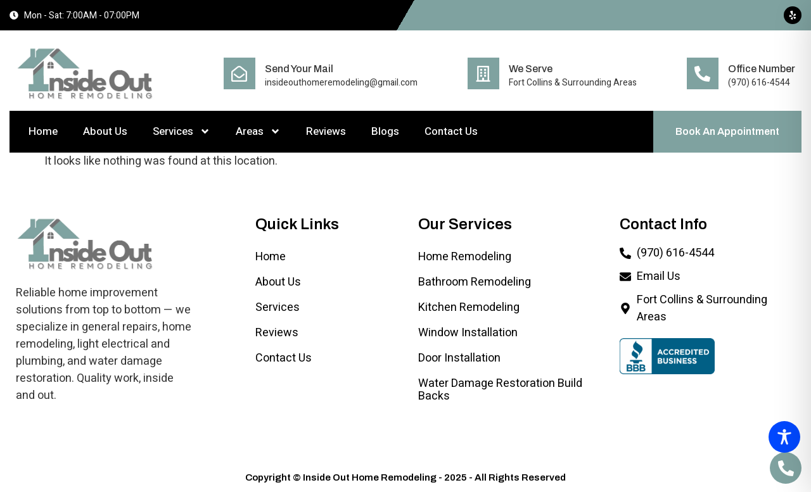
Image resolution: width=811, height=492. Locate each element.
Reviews (326, 131)
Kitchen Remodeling (469, 307)
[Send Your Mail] (239, 73)
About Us (105, 131)
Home (43, 131)
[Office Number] (702, 73)
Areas (258, 131)
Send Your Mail (299, 68)
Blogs (385, 131)
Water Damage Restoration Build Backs (500, 390)
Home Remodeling (464, 256)
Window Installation (468, 332)
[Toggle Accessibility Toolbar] (784, 437)
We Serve (530, 68)
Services (181, 131)
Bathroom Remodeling (474, 282)
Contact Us (451, 131)
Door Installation (459, 358)
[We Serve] (483, 73)
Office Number (761, 68)
